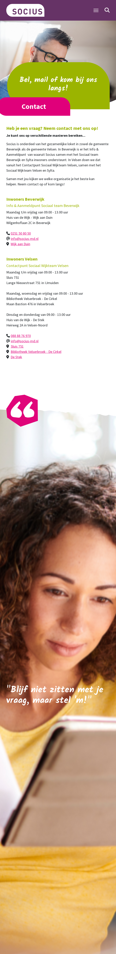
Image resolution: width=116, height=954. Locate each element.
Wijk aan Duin (20, 244)
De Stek (16, 357)
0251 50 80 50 (21, 233)
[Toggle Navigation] (96, 10)
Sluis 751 (17, 346)
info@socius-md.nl (24, 238)
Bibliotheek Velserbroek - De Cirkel (36, 351)
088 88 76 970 (21, 335)
